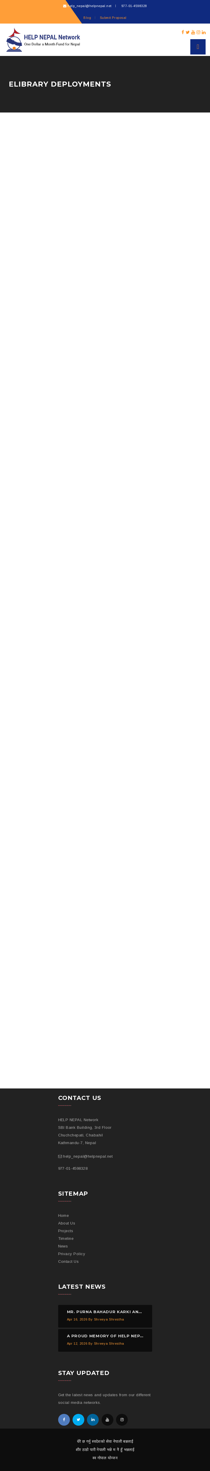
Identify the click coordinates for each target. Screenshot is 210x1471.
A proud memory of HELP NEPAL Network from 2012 (132, 1335)
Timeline (66, 1238)
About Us (66, 1223)
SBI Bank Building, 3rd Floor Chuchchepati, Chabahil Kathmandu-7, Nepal (85, 1135)
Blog (87, 17)
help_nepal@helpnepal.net (90, 6)
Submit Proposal (113, 17)
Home (63, 1215)
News (63, 1246)
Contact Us (68, 1261)
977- (133, 6)
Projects (65, 1231)
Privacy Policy (71, 1254)
